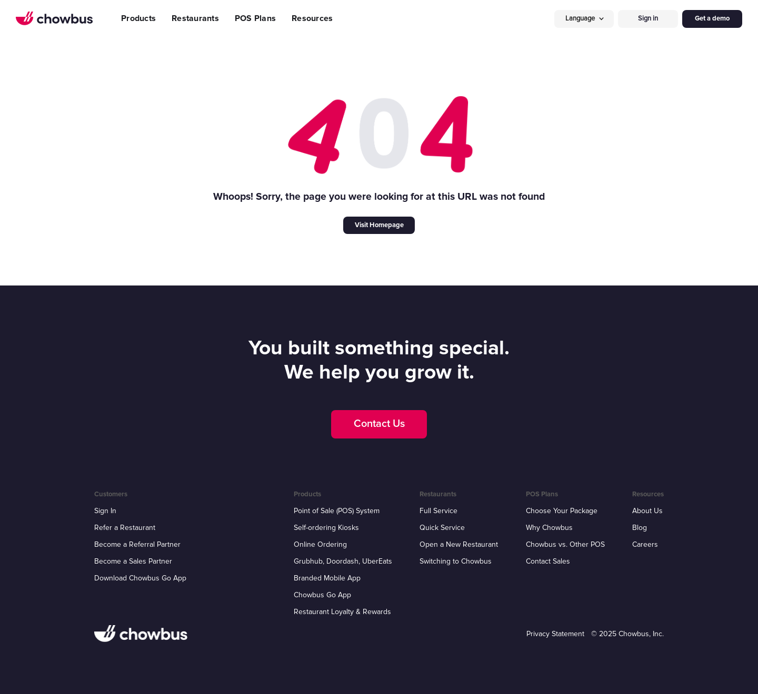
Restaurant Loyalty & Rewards (342, 611)
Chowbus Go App (322, 594)
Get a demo (712, 18)
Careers (645, 544)
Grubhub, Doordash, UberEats (343, 561)
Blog (639, 527)
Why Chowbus (549, 527)
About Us (647, 510)
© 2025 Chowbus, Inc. (627, 633)
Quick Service (442, 527)
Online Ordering (320, 544)
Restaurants (195, 18)
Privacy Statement (555, 633)
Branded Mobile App (327, 578)
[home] (54, 18)
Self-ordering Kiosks (326, 527)
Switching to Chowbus (456, 561)
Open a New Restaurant (459, 544)
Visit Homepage (379, 225)
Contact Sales (548, 561)
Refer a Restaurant (124, 527)
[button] (584, 18)
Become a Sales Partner (133, 561)
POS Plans (255, 18)
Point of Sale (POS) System (337, 510)
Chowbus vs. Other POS (565, 544)
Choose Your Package (561, 510)
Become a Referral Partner (137, 544)
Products (138, 18)
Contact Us (379, 423)
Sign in (648, 18)
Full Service (438, 510)
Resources (312, 18)
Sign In (105, 510)
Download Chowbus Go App (140, 578)
